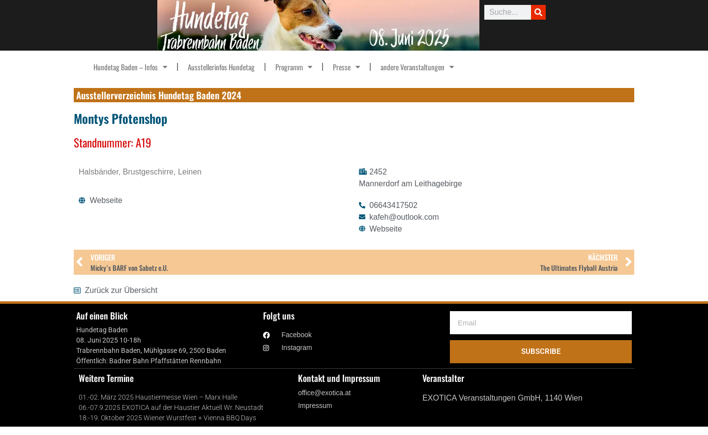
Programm (293, 67)
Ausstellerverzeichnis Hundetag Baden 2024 (158, 95)
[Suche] (538, 12)
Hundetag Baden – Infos (130, 67)
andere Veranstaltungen (417, 67)
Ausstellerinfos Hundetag (221, 66)
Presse (346, 67)
